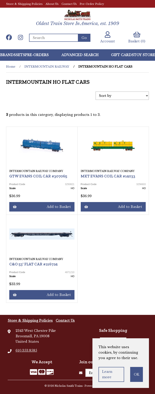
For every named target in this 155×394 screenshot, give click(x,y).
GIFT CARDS (122, 55)
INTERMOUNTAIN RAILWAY (46, 66)
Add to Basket (42, 207)
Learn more (107, 374)
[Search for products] (53, 38)
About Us (52, 4)
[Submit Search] (84, 38)
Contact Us (69, 4)
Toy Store (144, 55)
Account (107, 37)
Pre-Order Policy (92, 4)
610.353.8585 (26, 350)
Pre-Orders (37, 55)
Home (10, 66)
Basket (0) (136, 37)
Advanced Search (79, 55)
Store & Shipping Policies (24, 4)
